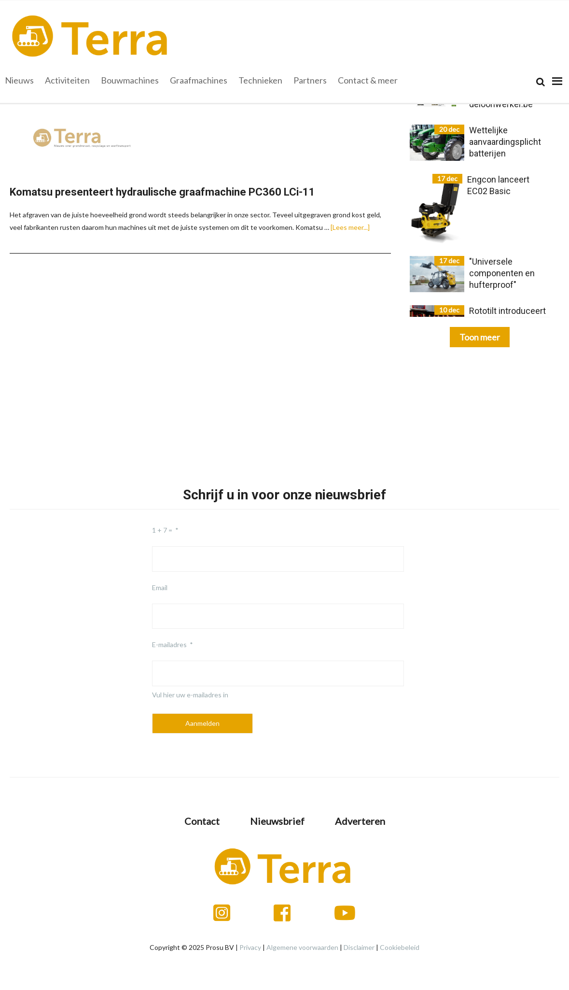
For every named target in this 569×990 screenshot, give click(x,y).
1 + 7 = (162, 530)
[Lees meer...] (350, 227)
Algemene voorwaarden (302, 947)
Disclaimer (359, 947)
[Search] (540, 82)
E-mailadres (169, 644)
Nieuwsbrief (277, 821)
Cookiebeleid (399, 947)
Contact (202, 821)
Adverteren (360, 821)
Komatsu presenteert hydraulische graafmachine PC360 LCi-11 (162, 192)
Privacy (250, 947)
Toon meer (479, 337)
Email (159, 587)
